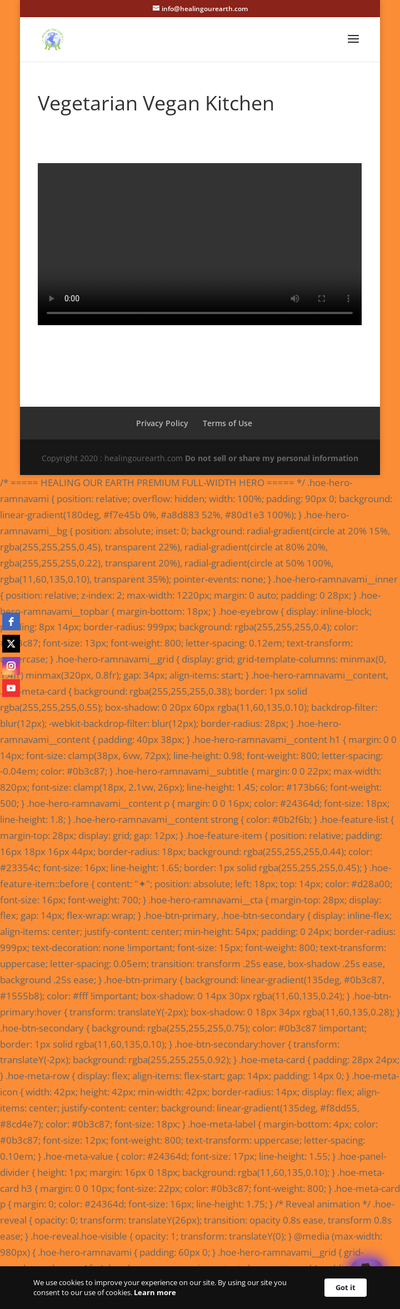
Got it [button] (346, 1287)
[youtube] (11, 688)
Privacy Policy (162, 423)
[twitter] (11, 644)
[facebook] (11, 621)
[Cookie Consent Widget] (200, 1287)
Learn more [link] (155, 1292)
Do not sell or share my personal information (271, 458)
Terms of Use (227, 423)
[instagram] (11, 666)
